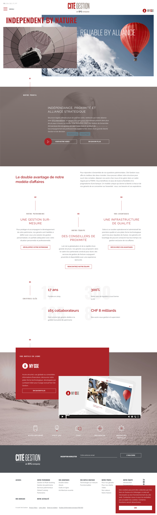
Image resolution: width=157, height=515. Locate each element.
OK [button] (135, 508)
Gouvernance (128, 485)
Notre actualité (43, 499)
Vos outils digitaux (87, 480)
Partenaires (41, 493)
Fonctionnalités (85, 485)
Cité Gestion (78, 7)
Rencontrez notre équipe (78, 267)
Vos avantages (64, 480)
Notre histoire (106, 493)
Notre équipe (128, 480)
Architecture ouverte (66, 490)
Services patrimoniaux (45, 488)
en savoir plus (39, 391)
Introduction (127, 483)
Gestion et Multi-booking (46, 483)
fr (4, 4)
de (11, 4)
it (13, 4)
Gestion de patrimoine (45, 485)
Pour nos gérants (108, 483)
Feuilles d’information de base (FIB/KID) (71, 507)
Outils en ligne (64, 488)
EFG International (58, 121)
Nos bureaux (20, 499)
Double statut (63, 483)
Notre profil (106, 480)
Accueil (18, 480)
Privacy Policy (33, 507)
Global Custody (42, 490)
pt (16, 4)
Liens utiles (42, 507)
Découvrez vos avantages (121, 247)
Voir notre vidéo (62, 142)
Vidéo (104, 488)
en (7, 4)
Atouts (61, 485)
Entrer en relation (52, 507)
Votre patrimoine (43, 480)
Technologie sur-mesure (89, 483)
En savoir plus (94, 142)
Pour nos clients (107, 485)
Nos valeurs (106, 490)
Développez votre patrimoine (35, 247)
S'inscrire (130, 455)
